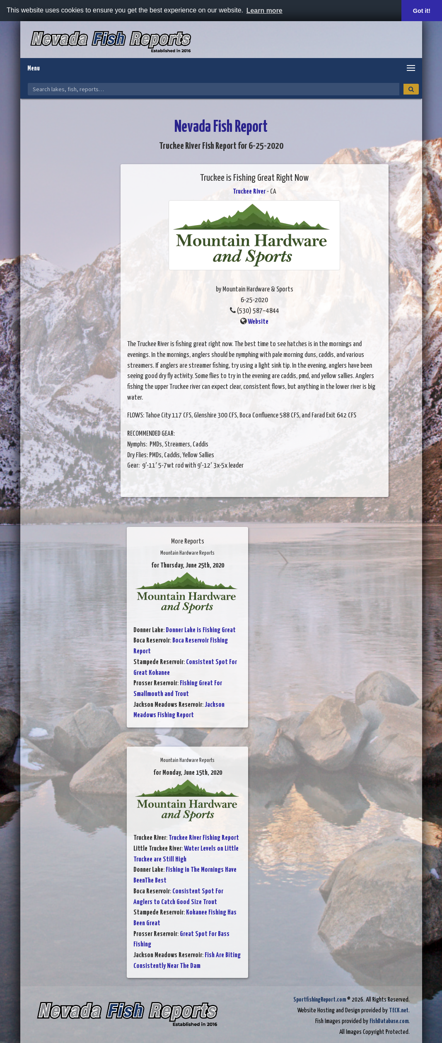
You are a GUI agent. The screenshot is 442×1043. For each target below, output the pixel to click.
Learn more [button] (264, 10)
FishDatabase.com (389, 1021)
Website (258, 321)
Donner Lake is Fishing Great (201, 630)
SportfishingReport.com (319, 1000)
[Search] (411, 89)
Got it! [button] (421, 10)
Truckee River (249, 191)
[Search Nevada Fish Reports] (213, 89)
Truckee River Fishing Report (204, 838)
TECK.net (398, 1010)
